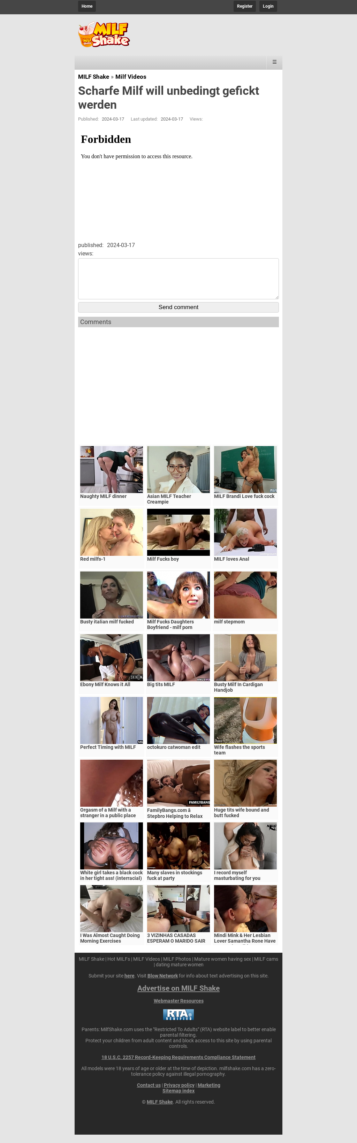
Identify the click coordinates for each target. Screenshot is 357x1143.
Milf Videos (130, 76)
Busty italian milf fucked (107, 630)
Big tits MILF (161, 693)
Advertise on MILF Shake (178, 996)
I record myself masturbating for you (237, 883)
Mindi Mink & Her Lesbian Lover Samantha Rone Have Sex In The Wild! (245, 949)
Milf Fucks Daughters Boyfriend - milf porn (170, 632)
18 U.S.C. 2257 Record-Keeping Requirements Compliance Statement (178, 1065)
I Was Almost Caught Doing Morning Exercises (110, 946)
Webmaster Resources (179, 1009)
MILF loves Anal (231, 567)
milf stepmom (229, 630)
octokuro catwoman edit (173, 755)
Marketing (209, 1093)
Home (87, 6)
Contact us (149, 1093)
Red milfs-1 (93, 567)
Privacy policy (179, 1093)
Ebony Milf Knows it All (105, 693)
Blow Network (162, 984)
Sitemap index (178, 1099)
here (129, 984)
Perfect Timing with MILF (108, 755)
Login (268, 6)
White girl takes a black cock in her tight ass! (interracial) (111, 883)
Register (244, 6)
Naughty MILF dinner (103, 504)
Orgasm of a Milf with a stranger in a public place (108, 821)
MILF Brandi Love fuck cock (244, 504)
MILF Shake (93, 76)
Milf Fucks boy (163, 567)
